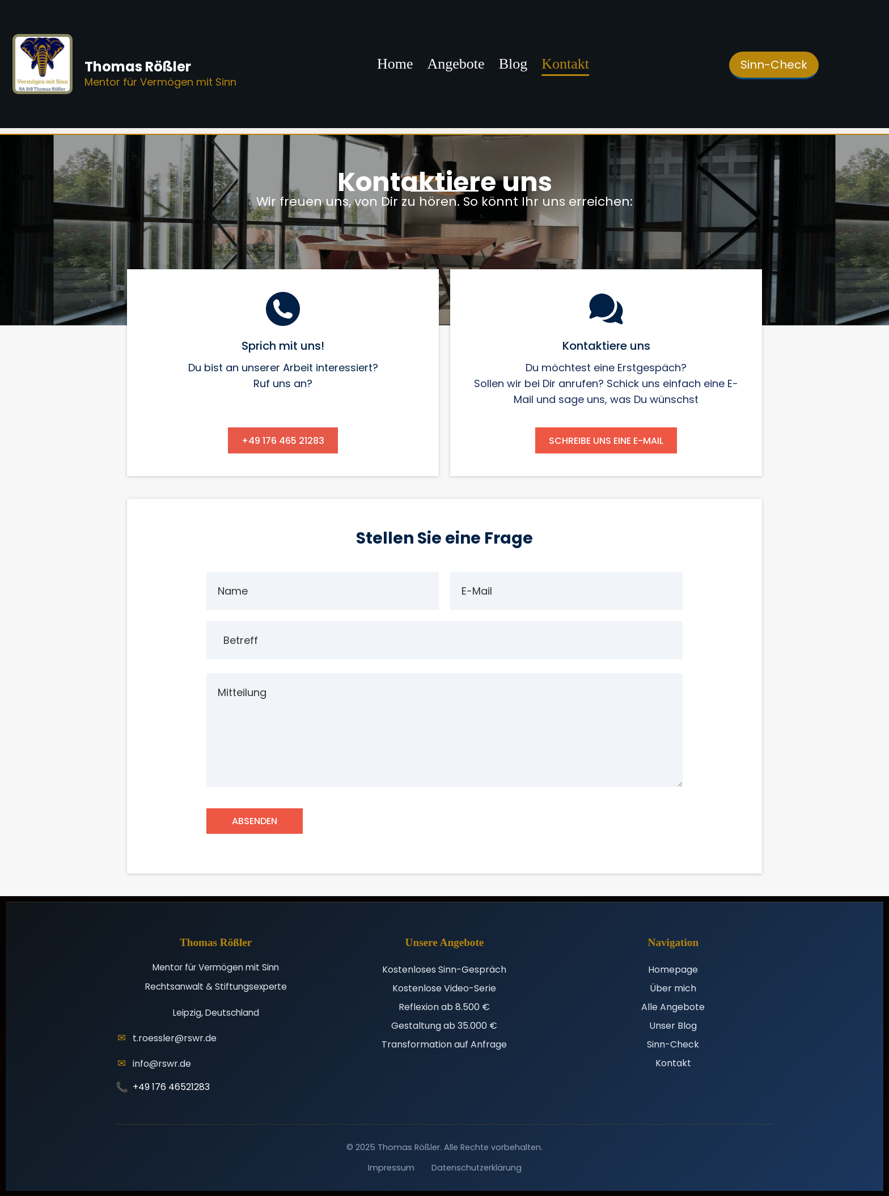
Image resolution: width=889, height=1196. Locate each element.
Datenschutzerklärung (476, 1167)
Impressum (391, 1167)
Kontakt (565, 64)
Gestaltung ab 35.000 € (444, 1025)
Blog (513, 64)
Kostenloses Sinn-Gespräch (444, 969)
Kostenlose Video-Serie (444, 987)
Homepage (673, 969)
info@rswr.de (162, 1063)
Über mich (673, 987)
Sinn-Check (673, 1043)
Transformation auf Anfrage (444, 1043)
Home (395, 64)
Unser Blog (673, 1025)
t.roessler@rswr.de (175, 1037)
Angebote (456, 64)
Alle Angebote (673, 1006)
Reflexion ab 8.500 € (444, 1006)
